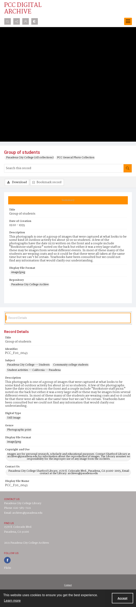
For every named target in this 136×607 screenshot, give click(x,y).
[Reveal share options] (16, 21)
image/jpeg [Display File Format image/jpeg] (18, 272)
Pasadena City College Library (22, 503)
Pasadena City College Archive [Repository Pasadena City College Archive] (30, 285)
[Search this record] (64, 168)
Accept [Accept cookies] (122, 598)
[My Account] (25, 21)
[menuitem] (68, 585)
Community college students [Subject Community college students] (70, 365)
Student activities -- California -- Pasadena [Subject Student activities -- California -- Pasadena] (34, 370)
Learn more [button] (12, 600)
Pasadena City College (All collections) (30, 158)
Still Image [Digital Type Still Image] (13, 418)
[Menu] (128, 21)
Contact (68, 585)
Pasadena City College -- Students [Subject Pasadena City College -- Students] (28, 365)
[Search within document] (128, 168)
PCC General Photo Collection (75, 158)
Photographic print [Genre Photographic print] (19, 430)
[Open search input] (7, 21)
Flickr (7, 568)
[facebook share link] (7, 560)
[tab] (68, 200)
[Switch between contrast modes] (34, 21)
